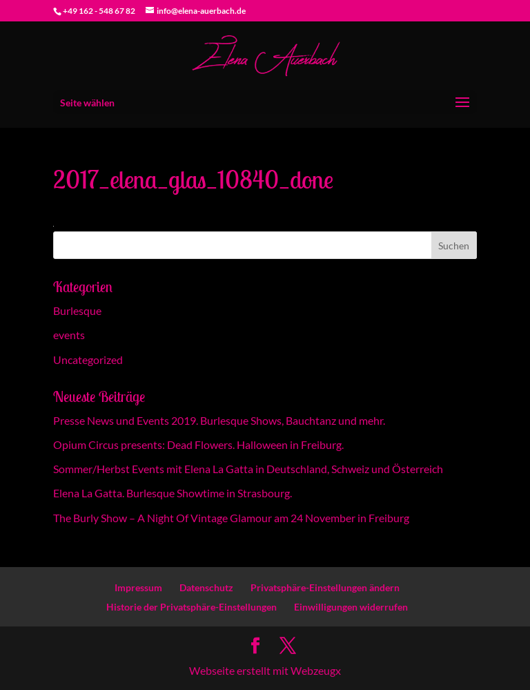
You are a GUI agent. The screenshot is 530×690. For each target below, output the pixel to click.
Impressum (138, 587)
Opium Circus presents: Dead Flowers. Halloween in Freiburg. (198, 444)
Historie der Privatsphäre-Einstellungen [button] (191, 607)
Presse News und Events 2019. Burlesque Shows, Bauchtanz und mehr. (219, 420)
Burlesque (77, 310)
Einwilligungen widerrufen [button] (351, 607)
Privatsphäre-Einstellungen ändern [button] (325, 587)
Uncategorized (88, 359)
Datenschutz (206, 587)
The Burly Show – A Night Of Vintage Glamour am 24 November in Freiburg (231, 517)
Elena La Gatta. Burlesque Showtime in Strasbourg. (172, 492)
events (69, 334)
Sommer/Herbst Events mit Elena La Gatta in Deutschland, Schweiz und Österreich (248, 468)
